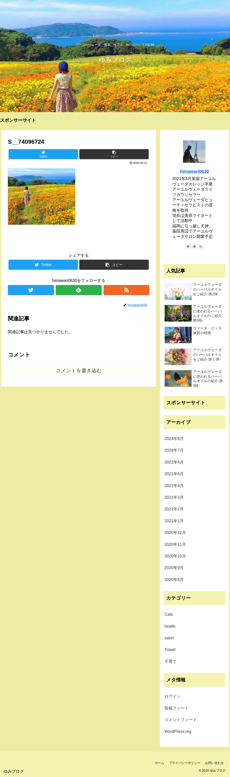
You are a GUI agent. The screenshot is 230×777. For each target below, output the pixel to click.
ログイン (172, 696)
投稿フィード (176, 708)
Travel (169, 649)
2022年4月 (174, 462)
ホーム (159, 763)
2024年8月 (174, 438)
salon (169, 638)
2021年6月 (174, 474)
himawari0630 (194, 171)
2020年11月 (175, 544)
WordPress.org (177, 731)
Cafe (168, 614)
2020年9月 (174, 568)
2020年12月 (175, 532)
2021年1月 (174, 521)
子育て (170, 661)
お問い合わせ (214, 763)
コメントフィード (180, 720)
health (169, 626)
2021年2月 (174, 509)
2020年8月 (174, 579)
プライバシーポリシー (184, 763)
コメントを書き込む (79, 370)
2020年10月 (175, 556)
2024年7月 (174, 450)
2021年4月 (174, 485)
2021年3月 (174, 497)
